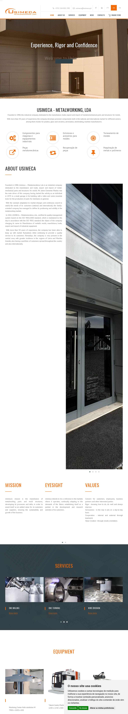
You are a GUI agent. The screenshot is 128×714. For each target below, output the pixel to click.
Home (52, 15)
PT (108, 8)
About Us (61, 15)
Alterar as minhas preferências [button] (102, 708)
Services (71, 15)
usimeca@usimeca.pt (83, 8)
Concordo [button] (73, 708)
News (92, 15)
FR (120, 8)
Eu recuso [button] (83, 708)
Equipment (82, 15)
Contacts (101, 15)
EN (114, 8)
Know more (13, 613)
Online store (114, 15)
